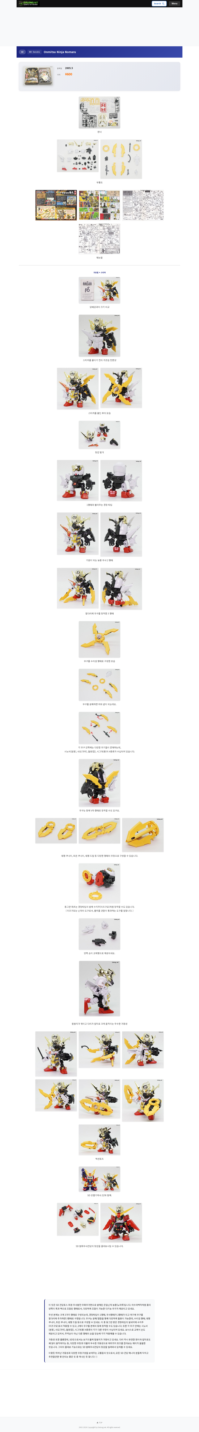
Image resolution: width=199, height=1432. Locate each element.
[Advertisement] (99, 26)
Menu (174, 3)
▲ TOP (99, 1422)
